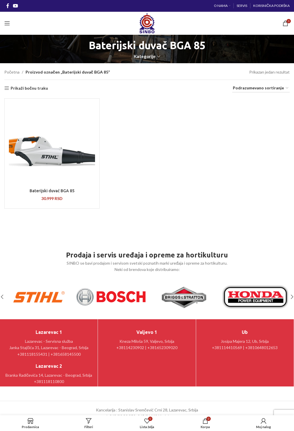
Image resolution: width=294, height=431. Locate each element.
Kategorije (145, 56)
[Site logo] (147, 22)
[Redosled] (261, 88)
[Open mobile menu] (7, 23)
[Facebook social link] (7, 5)
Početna (12, 72)
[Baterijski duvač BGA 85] (52, 144)
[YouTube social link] (15, 5)
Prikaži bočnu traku (29, 88)
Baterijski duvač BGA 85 (52, 190)
